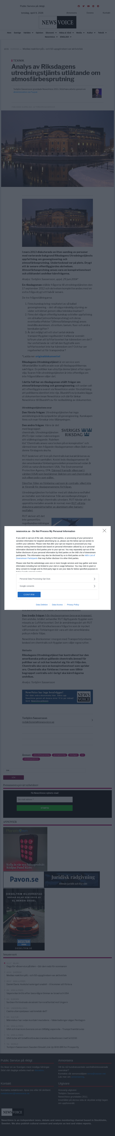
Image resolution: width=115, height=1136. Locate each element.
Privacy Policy (73, 605)
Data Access (57, 605)
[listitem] (57, 578)
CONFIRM (30, 594)
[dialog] (57, 568)
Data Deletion (42, 605)
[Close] (105, 531)
